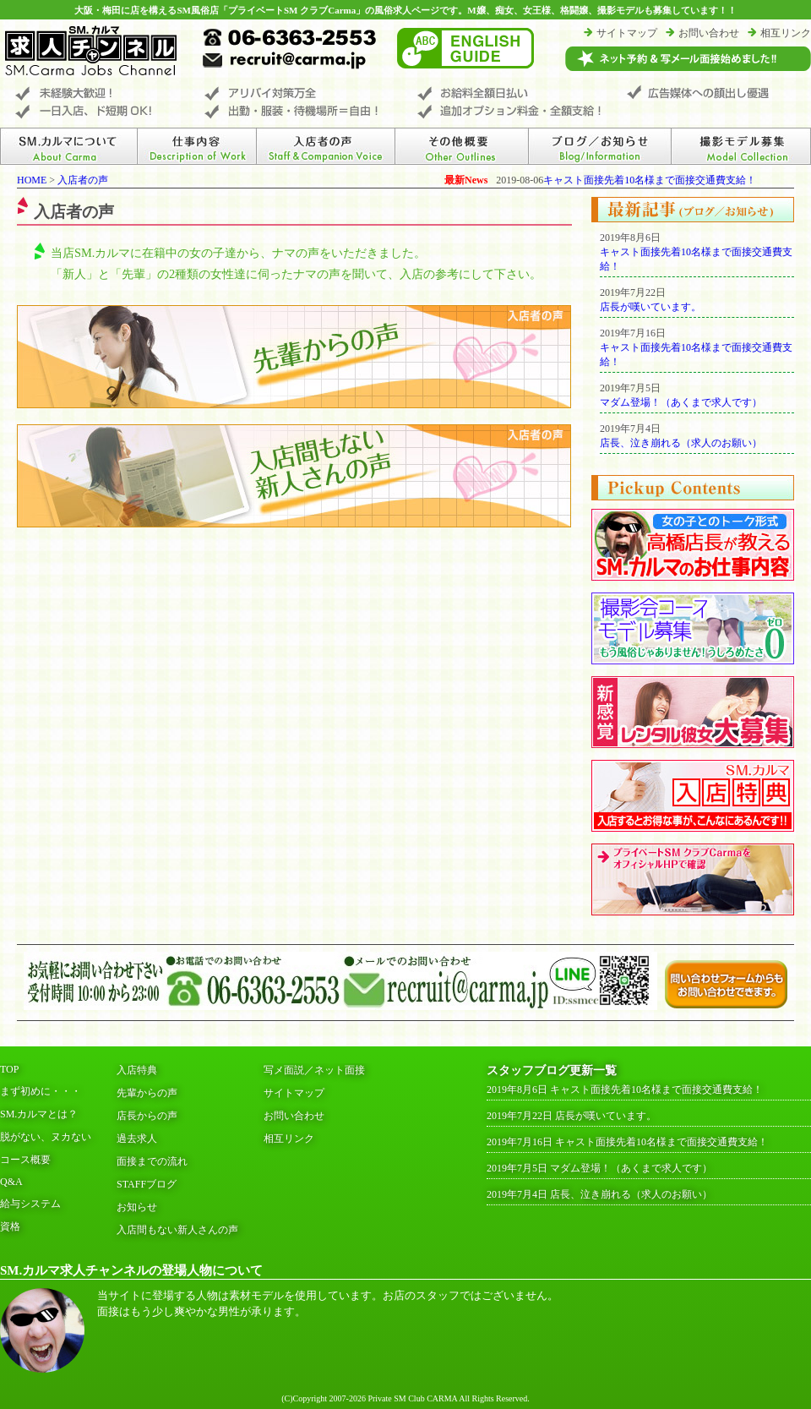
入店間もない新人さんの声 (177, 1230)
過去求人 (137, 1138)
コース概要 (25, 1160)
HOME (31, 180)
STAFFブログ (147, 1184)
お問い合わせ (708, 33)
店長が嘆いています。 (650, 307)
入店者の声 (82, 180)
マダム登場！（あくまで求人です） (681, 402)
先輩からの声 (147, 1093)
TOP (9, 1069)
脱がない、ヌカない (45, 1137)
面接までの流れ (152, 1161)
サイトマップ (626, 33)
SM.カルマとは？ (39, 1114)
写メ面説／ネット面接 (314, 1070)
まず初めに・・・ (40, 1091)
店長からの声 (147, 1116)
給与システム (30, 1204)
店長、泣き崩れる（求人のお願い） (681, 443)
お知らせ (137, 1207)
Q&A (11, 1182)
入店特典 (137, 1070)
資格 (10, 1226)
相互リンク (785, 33)
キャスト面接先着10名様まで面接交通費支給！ (649, 180)
